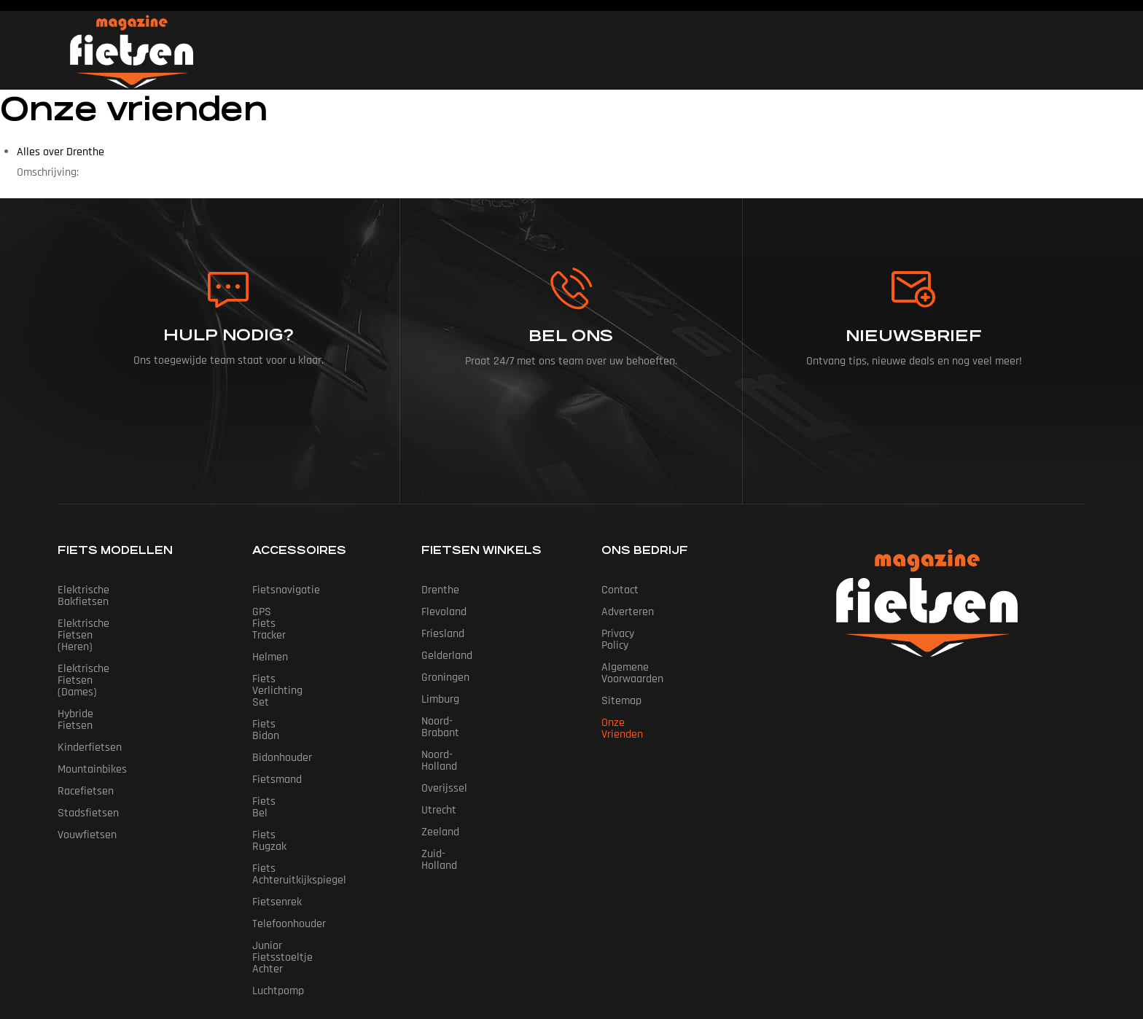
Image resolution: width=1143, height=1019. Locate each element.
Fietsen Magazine (548, 940)
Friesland (442, 633)
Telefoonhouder (289, 830)
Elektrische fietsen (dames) (124, 633)
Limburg (440, 699)
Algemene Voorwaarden (657, 655)
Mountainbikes (92, 699)
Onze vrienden (635, 699)
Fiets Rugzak (282, 765)
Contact (620, 590)
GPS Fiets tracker (293, 612)
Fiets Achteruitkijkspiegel (312, 786)
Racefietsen (86, 721)
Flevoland (444, 612)
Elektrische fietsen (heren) (121, 612)
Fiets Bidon (278, 677)
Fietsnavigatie (286, 590)
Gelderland (446, 655)
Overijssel (444, 765)
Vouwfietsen (87, 765)
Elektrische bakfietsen (110, 590)
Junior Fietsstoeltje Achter (315, 852)
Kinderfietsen (90, 677)
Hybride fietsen (94, 655)
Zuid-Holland (451, 830)
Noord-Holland (454, 743)
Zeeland (440, 808)
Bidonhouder (282, 699)
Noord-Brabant (456, 721)
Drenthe (440, 590)
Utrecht (438, 786)
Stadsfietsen (88, 743)
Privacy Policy (632, 633)
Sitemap (621, 677)
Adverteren (627, 612)
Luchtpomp (278, 874)
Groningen (445, 677)
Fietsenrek (277, 808)
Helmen (270, 633)
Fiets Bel (273, 743)
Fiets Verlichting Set (300, 655)
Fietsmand (277, 721)
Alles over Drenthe (60, 152)
